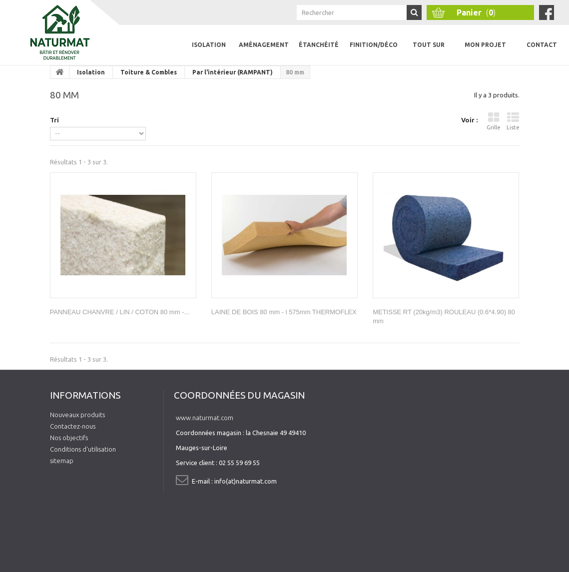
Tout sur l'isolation (429, 53)
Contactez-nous (72, 426)
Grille (494, 121)
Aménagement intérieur (264, 53)
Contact (542, 44)
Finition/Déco (374, 44)
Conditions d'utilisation (83, 449)
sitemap (61, 460)
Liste (513, 121)
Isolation (209, 44)
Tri (54, 119)
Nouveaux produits (77, 414)
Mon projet (485, 44)
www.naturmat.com (204, 417)
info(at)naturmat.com (245, 481)
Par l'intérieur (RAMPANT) (232, 72)
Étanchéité (319, 44)
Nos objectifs (69, 437)
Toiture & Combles (148, 72)
